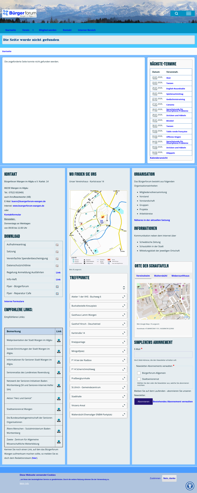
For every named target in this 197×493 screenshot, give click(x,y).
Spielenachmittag (174, 94)
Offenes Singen (173, 137)
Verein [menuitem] (26, 31)
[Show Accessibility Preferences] (190, 486)
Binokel (170, 120)
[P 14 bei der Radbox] (98, 360)
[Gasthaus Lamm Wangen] (98, 314)
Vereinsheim (143, 275)
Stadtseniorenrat (150, 379)
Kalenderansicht (159, 157)
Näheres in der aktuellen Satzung (152, 220)
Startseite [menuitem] (10, 30)
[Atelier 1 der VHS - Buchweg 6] (98, 296)
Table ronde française (176, 131)
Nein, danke (169, 478)
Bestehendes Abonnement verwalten (173, 401)
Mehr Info (24, 483)
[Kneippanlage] (98, 342)
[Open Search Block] (176, 13)
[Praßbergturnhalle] (98, 378)
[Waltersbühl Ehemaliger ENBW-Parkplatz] (98, 414)
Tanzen (169, 83)
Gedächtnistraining (175, 99)
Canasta (170, 104)
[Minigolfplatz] (98, 351)
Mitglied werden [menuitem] (47, 30)
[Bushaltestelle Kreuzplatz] (98, 305)
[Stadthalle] (98, 396)
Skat (168, 78)
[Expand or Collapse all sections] (124, 287)
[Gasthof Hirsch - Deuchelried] (98, 324)
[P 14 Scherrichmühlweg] (98, 369)
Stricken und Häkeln (176, 115)
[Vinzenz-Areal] (98, 405)
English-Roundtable (175, 88)
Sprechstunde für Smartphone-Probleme (177, 110)
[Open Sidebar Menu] (188, 13)
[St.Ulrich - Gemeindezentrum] (98, 387)
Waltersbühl (160, 275)
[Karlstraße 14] (98, 333)
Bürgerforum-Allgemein (154, 372)
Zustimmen (155, 478)
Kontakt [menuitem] (67, 30)
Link (58, 272)
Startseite (6, 51)
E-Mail (137, 349)
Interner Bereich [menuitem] (87, 30)
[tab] (143, 276)
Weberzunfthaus (180, 275)
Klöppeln (170, 153)
